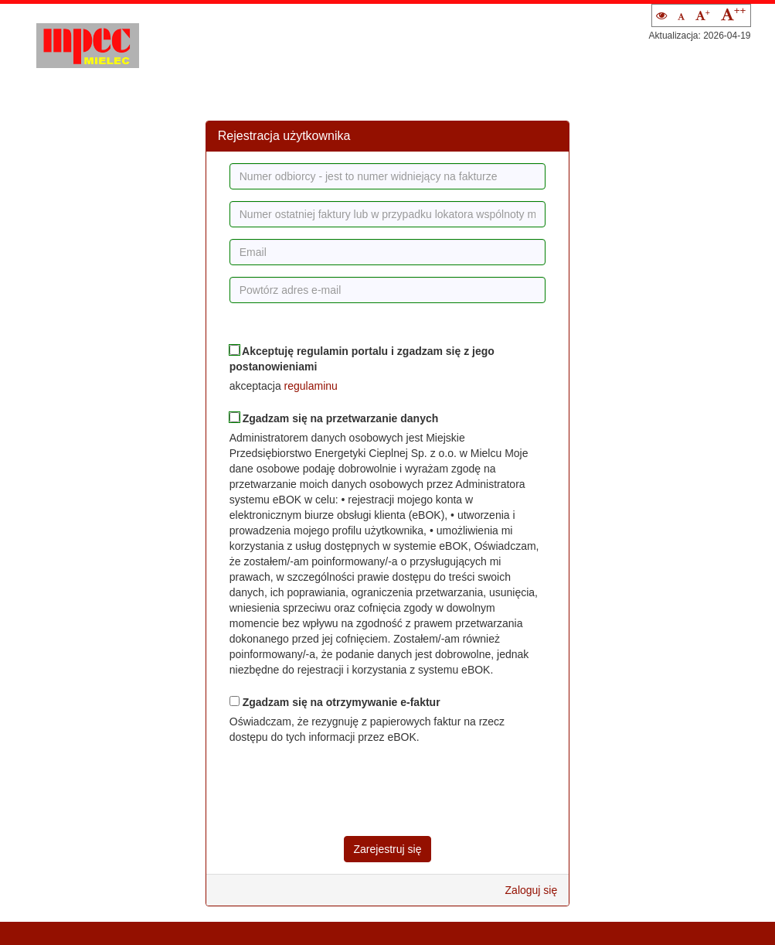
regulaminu (311, 386)
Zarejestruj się (388, 849)
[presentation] (346, 790)
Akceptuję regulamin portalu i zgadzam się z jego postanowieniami (362, 359)
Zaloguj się (531, 890)
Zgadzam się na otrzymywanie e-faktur (334, 702)
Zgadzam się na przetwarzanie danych (334, 418)
